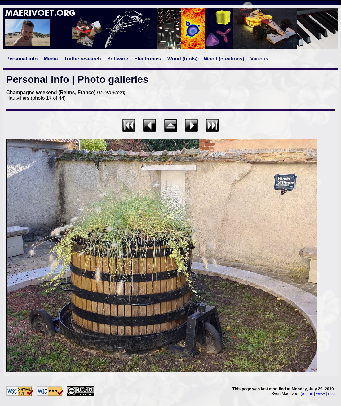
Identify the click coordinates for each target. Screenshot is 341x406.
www (320, 393)
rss (330, 393)
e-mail (307, 393)
